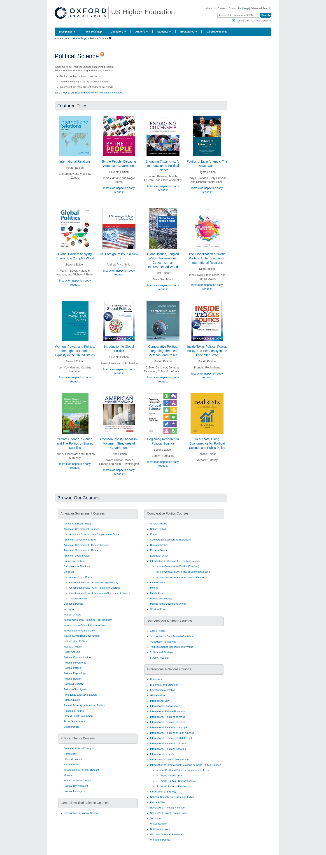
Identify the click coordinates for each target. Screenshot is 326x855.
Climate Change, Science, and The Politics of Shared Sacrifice (74, 443)
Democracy (70, 753)
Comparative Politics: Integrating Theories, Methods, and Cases (163, 351)
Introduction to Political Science (81, 813)
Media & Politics (73, 646)
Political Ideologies (74, 791)
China (153, 534)
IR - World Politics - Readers (172, 786)
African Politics (158, 523)
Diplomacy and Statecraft (164, 684)
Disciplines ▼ (67, 31)
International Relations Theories (168, 749)
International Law (159, 700)
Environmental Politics (162, 690)
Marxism (68, 775)
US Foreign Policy (160, 829)
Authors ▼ (141, 31)
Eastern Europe (159, 550)
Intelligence (70, 609)
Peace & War (157, 802)
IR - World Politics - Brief (169, 775)
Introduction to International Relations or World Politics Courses (185, 765)
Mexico (154, 587)
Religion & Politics (74, 710)
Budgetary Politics (74, 561)
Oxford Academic (216, 31)
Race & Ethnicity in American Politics (84, 705)
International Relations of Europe (168, 727)
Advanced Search (260, 8)
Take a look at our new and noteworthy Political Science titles (89, 92)
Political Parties (72, 667)
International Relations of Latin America (172, 733)
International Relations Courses (169, 669)
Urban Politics (71, 726)
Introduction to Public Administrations (84, 625)
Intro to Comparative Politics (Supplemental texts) (183, 571)
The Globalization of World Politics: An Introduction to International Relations (207, 258)
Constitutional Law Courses (79, 577)
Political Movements (75, 662)
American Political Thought (79, 748)
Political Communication (77, 657)
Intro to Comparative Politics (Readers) (177, 566)
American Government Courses (83, 513)
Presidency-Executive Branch (80, 694)
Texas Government (74, 721)
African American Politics (77, 523)
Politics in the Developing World (168, 603)
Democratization (159, 545)
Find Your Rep (93, 31)
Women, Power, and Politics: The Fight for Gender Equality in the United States (75, 351)
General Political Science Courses (85, 803)
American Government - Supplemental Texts (94, 534)
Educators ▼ (118, 31)
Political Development (76, 786)
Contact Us (235, 8)
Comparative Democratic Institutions (170, 539)
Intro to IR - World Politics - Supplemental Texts (182, 770)
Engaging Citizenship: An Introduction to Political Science (163, 166)
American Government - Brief (80, 539)
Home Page (79, 38)
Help (246, 8)
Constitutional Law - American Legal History (93, 582)
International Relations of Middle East (171, 738)
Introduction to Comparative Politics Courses (175, 561)
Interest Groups (72, 614)
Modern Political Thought (78, 780)
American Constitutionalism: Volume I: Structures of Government (119, 443)
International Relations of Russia (168, 743)
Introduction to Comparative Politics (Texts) (180, 577)
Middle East (156, 593)
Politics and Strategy (161, 652)
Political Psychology (75, 673)
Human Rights (72, 764)
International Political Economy (167, 711)
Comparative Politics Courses (168, 513)
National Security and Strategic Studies (172, 797)
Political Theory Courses (78, 738)
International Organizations (165, 706)
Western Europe (159, 609)
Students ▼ (164, 31)
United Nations (158, 823)
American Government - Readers (82, 550)
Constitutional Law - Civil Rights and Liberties (94, 587)
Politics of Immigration (76, 689)
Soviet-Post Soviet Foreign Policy (168, 813)
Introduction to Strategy (163, 791)
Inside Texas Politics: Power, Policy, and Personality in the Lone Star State (207, 351)
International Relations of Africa (167, 716)
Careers (222, 8)
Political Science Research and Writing (171, 646)
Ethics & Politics (73, 759)
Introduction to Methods (163, 641)
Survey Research (159, 657)
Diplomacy (156, 679)
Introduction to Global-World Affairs (169, 759)
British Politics (158, 529)
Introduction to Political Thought (81, 770)
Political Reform (72, 678)
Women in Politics (160, 839)
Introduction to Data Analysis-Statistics (171, 636)
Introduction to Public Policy (79, 630)
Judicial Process (78, 598)
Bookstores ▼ (189, 31)
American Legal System (77, 555)
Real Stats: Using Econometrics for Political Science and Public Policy (207, 443)
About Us (210, 8)
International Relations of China (167, 722)
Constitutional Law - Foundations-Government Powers (99, 593)
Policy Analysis (72, 651)
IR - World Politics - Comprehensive (176, 781)
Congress (69, 571)
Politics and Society (161, 598)
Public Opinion (72, 700)
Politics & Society (73, 684)
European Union (159, 555)
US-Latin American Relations (166, 834)
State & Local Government (78, 716)
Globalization (157, 695)
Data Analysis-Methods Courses (169, 621)
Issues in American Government (82, 635)
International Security (162, 754)
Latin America (157, 582)
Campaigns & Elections (77, 566)
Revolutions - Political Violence (167, 807)
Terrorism (155, 818)
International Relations (75, 161)
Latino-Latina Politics (75, 641)
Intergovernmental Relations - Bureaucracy (88, 619)
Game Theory (157, 630)
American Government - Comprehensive (86, 545)
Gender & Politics (73, 603)
